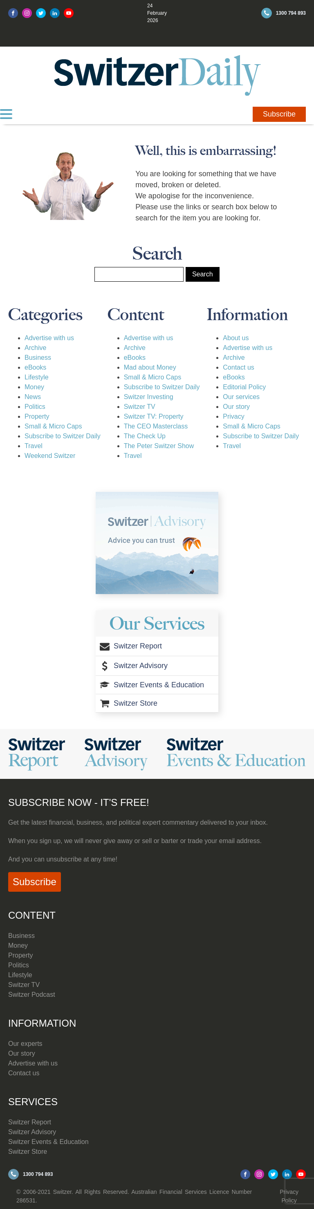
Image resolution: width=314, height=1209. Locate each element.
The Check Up (145, 436)
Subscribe (279, 114)
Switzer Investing (148, 396)
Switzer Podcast (31, 994)
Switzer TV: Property (154, 416)
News (33, 396)
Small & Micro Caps (53, 426)
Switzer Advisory (32, 1131)
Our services (241, 396)
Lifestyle (37, 377)
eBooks (35, 367)
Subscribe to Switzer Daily (63, 436)
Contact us (238, 367)
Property (37, 416)
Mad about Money (150, 367)
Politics (35, 406)
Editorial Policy (244, 387)
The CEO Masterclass (156, 426)
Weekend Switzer (50, 455)
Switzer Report (29, 1122)
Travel (34, 445)
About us (236, 337)
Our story (236, 406)
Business (38, 357)
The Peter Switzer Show (159, 445)
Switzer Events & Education (48, 1141)
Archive (35, 347)
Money (34, 387)
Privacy (233, 416)
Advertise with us (49, 337)
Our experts (25, 1043)
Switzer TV (139, 406)
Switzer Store (27, 1151)
